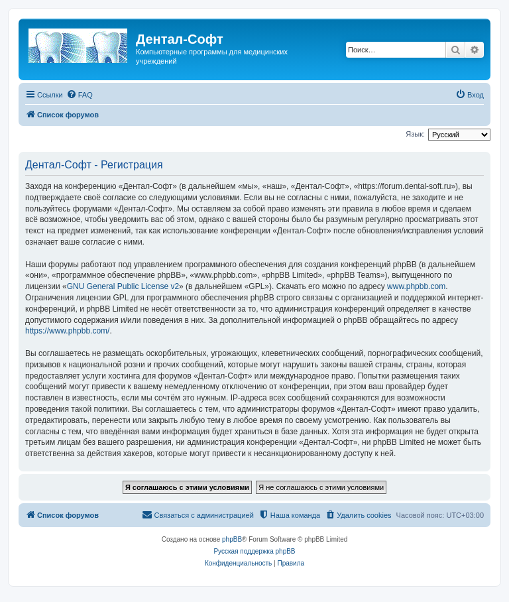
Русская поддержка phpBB (254, 551)
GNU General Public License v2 (123, 286)
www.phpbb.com (416, 286)
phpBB (232, 539)
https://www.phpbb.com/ (67, 330)
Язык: (415, 134)
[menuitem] (79, 95)
